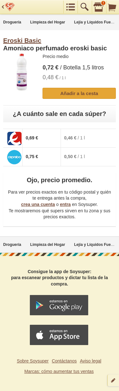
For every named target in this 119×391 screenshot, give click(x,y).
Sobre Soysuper (33, 360)
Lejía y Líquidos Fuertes (96, 22)
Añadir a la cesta (79, 93)
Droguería (12, 22)
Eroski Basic (22, 40)
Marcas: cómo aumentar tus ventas (59, 371)
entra (65, 204)
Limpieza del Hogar (47, 22)
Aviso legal (90, 360)
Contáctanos (64, 360)
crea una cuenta (38, 204)
